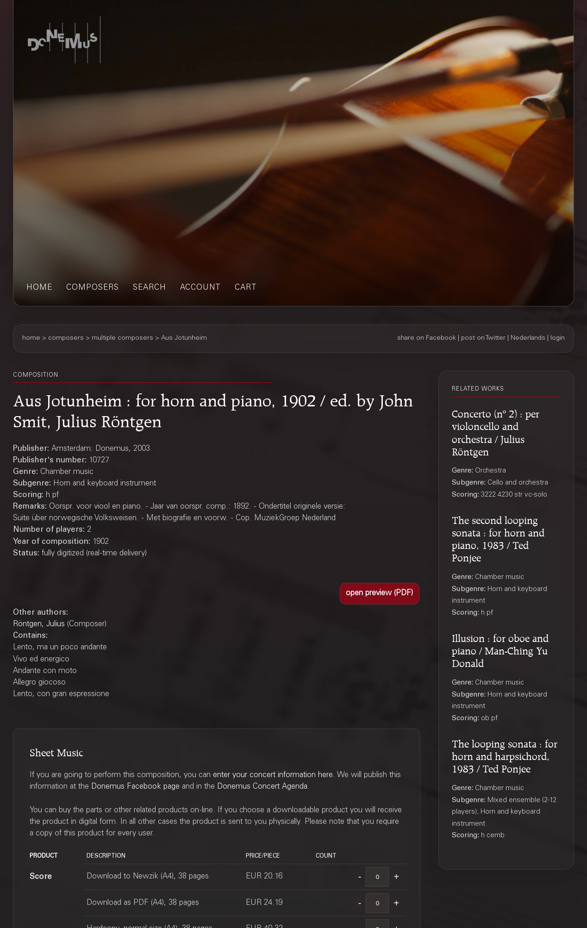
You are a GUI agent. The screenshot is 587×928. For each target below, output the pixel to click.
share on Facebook (426, 338)
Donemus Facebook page (135, 787)
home (39, 288)
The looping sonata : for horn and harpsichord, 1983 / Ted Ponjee (504, 755)
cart (246, 288)
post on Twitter (483, 338)
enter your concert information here (273, 775)
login (557, 338)
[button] (379, 593)
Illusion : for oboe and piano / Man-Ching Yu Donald (500, 649)
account (200, 288)
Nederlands (528, 338)
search (149, 288)
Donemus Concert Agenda (262, 787)
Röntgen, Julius (39, 625)
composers (92, 288)
